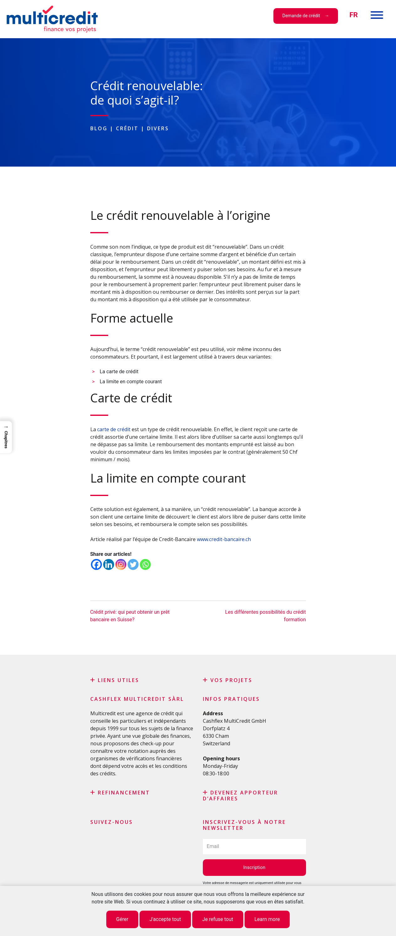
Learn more (267, 919)
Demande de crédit (301, 15)
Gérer (122, 919)
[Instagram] (120, 564)
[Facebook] (96, 564)
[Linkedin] (108, 564)
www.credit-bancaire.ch (224, 539)
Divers (158, 128)
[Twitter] (133, 564)
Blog (99, 128)
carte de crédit (113, 429)
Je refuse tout (217, 919)
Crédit (127, 128)
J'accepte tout (165, 919)
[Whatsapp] (145, 564)
